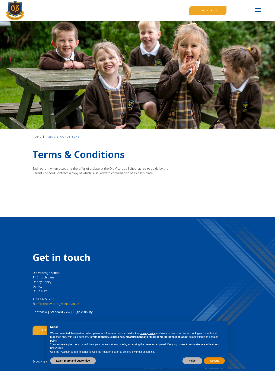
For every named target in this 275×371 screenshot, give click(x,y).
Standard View (60, 312)
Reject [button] (192, 360)
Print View (40, 312)
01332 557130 (45, 299)
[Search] (240, 10)
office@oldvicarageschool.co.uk (57, 304)
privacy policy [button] (147, 333)
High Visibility (83, 312)
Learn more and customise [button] (73, 360)
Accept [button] (214, 360)
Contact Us (208, 10)
